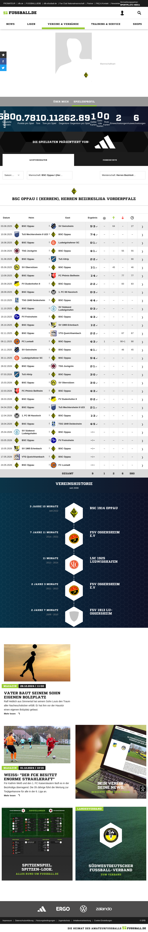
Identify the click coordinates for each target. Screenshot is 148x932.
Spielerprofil (84, 101)
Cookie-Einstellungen (103, 920)
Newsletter (115, 3)
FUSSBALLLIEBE (33, 3)
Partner (90, 3)
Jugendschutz (64, 920)
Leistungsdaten (38, 160)
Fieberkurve (110, 160)
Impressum (7, 920)
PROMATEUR (9, 3)
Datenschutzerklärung (24, 920)
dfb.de (20, 3)
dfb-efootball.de (50, 3)
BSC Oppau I (39, 60)
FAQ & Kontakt (102, 3)
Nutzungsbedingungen (45, 920)
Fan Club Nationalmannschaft (72, 3)
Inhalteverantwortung (82, 920)
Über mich (61, 101)
